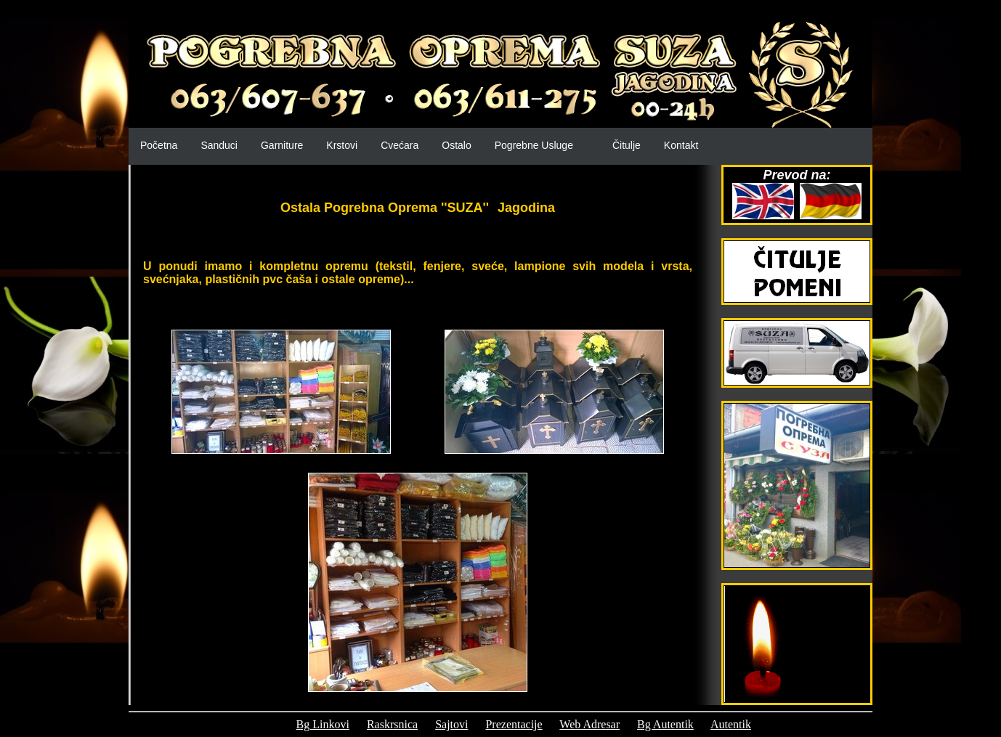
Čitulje (626, 145)
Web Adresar (589, 724)
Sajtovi (451, 724)
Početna (158, 145)
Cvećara (399, 145)
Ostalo (456, 145)
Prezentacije (513, 724)
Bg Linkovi (322, 724)
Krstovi (341, 145)
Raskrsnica (392, 724)
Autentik (730, 724)
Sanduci (219, 145)
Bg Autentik (665, 724)
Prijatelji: (257, 724)
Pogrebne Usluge (534, 145)
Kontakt (681, 145)
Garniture (282, 145)
